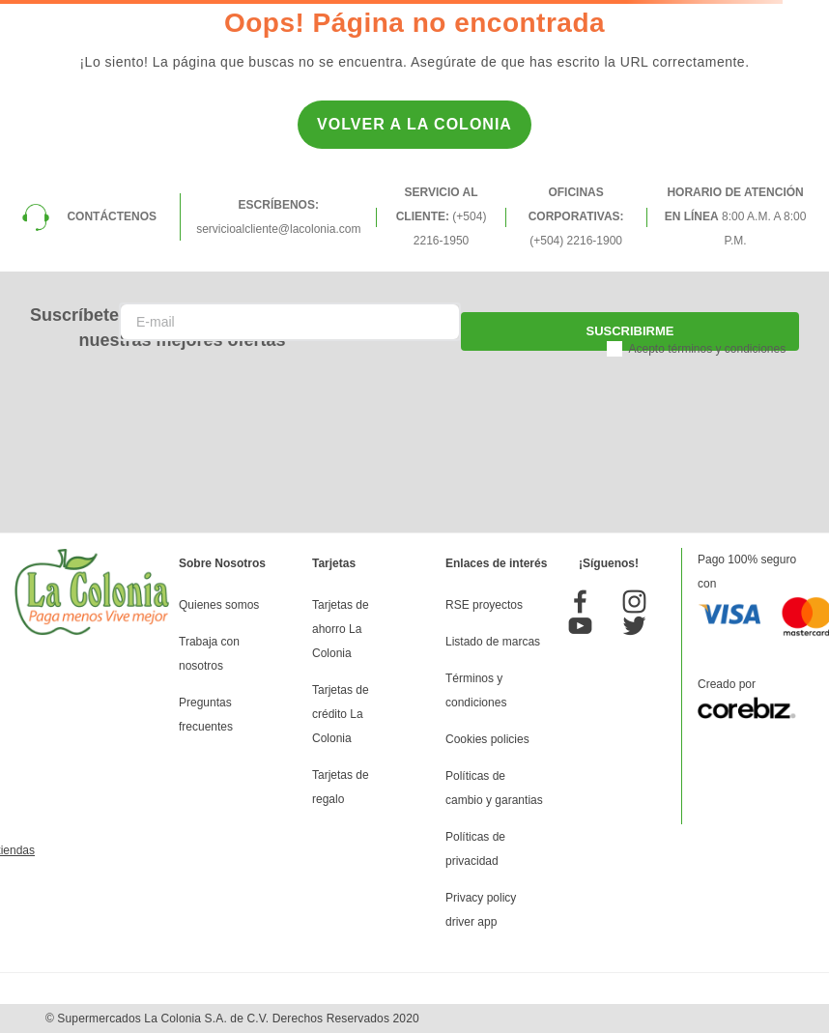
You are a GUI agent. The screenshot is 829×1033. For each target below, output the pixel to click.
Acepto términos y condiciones (707, 349)
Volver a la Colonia (414, 124)
